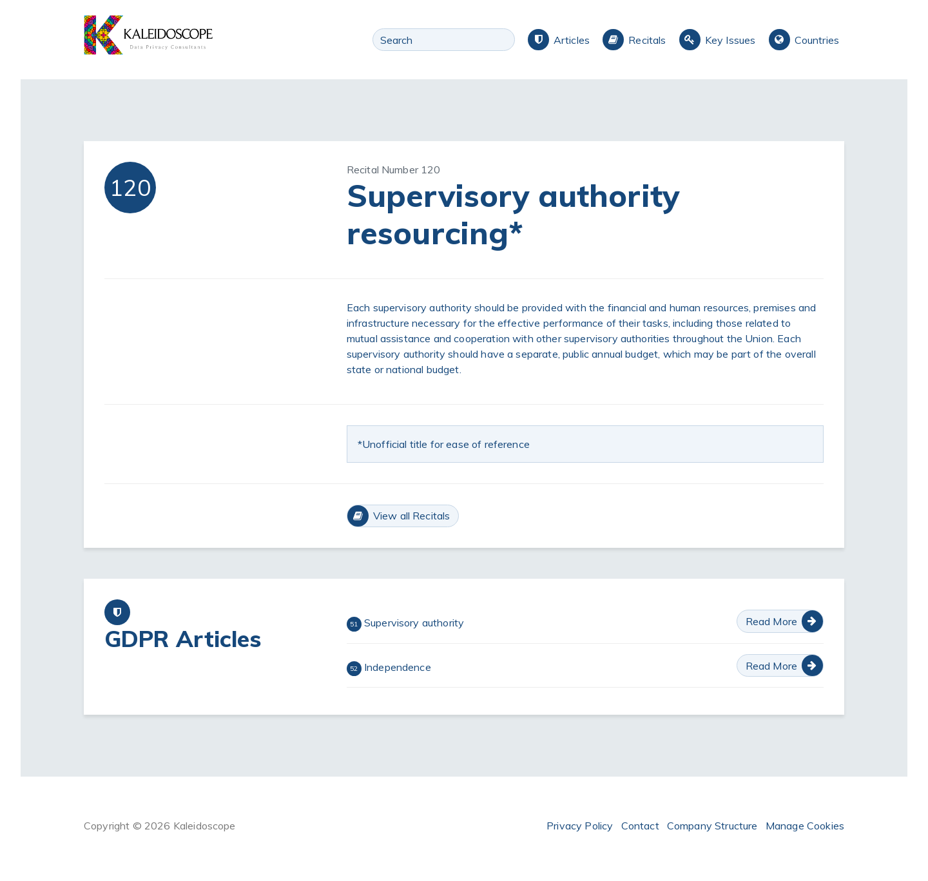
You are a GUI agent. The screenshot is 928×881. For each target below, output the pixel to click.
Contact (640, 825)
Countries (817, 40)
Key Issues (730, 40)
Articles (572, 40)
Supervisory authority (406, 624)
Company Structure (712, 825)
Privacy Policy (579, 825)
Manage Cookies (805, 825)
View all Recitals (411, 515)
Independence (389, 668)
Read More (771, 621)
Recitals (647, 40)
